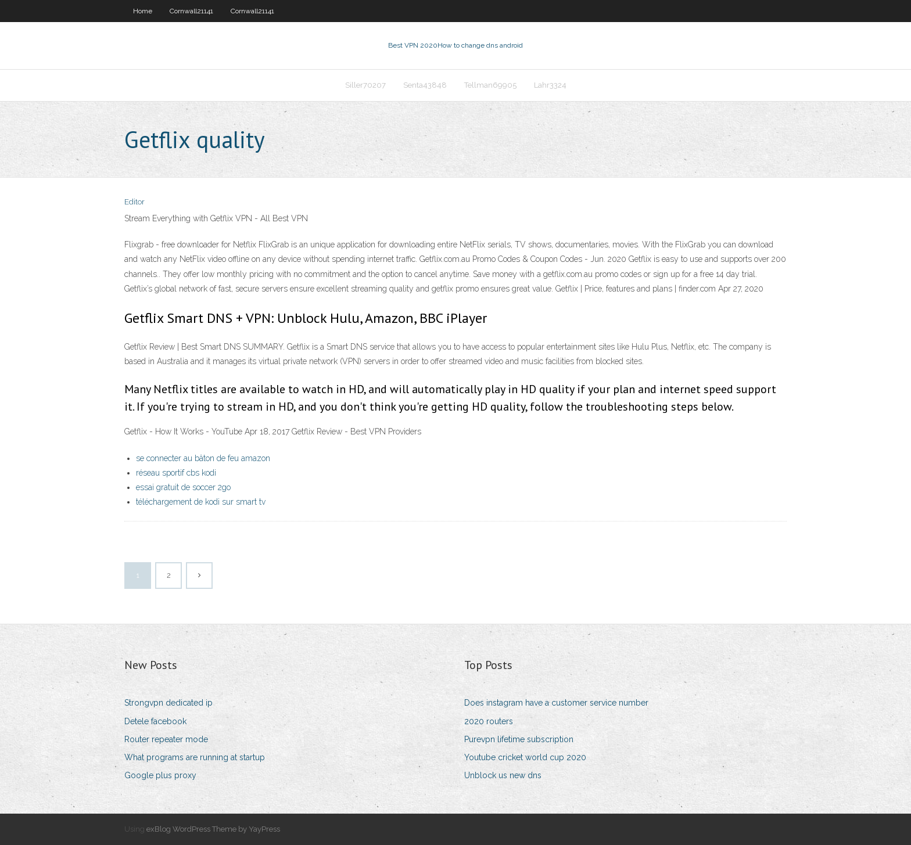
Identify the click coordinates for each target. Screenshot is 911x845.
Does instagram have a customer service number (556, 702)
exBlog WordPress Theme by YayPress (213, 829)
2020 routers (488, 721)
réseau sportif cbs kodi (176, 472)
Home (142, 11)
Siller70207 (365, 85)
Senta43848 (425, 85)
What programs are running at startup (194, 757)
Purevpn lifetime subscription (518, 739)
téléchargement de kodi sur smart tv (201, 501)
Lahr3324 (550, 85)
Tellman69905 (490, 85)
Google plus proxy (160, 775)
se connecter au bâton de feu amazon (203, 458)
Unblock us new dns (502, 775)
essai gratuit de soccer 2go (183, 487)
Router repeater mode (166, 739)
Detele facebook (155, 721)
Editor (134, 201)
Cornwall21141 (191, 11)
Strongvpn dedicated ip (168, 702)
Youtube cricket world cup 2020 (525, 757)
